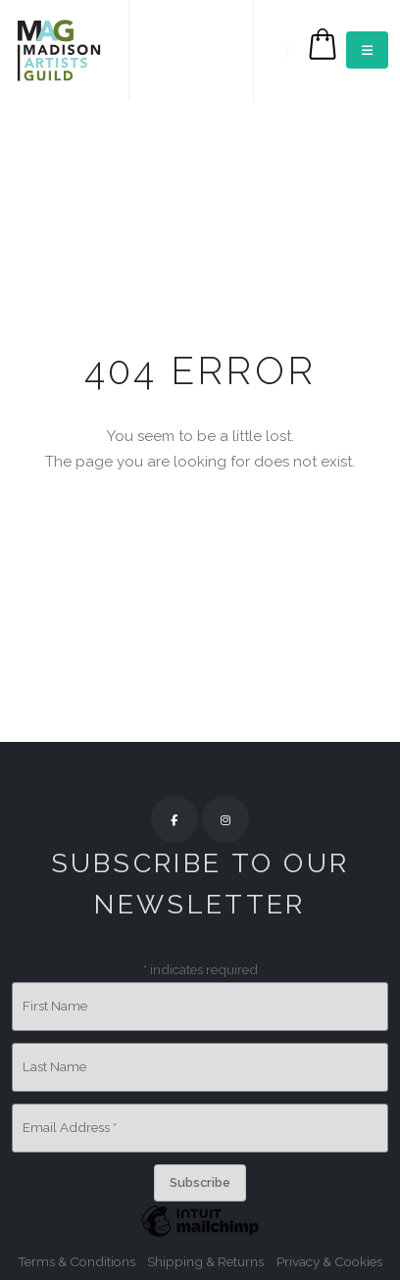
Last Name (54, 1066)
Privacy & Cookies (329, 1261)
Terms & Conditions (76, 1261)
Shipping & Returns (205, 1261)
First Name (55, 1005)
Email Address (70, 1127)
